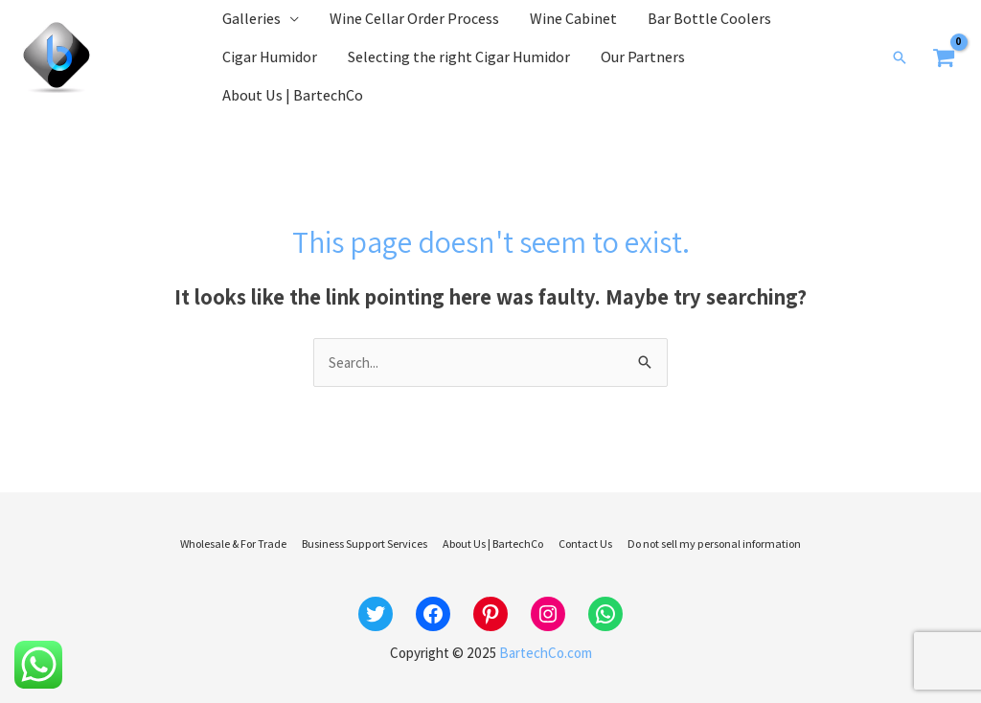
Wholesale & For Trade (233, 543)
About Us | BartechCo (292, 95)
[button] (899, 57)
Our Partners (643, 57)
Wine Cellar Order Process (414, 19)
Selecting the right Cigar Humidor (459, 57)
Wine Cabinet (573, 19)
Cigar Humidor (269, 57)
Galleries (251, 19)
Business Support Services (364, 543)
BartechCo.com (545, 653)
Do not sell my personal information (714, 543)
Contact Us (585, 543)
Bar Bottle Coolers (709, 19)
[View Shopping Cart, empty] (944, 58)
